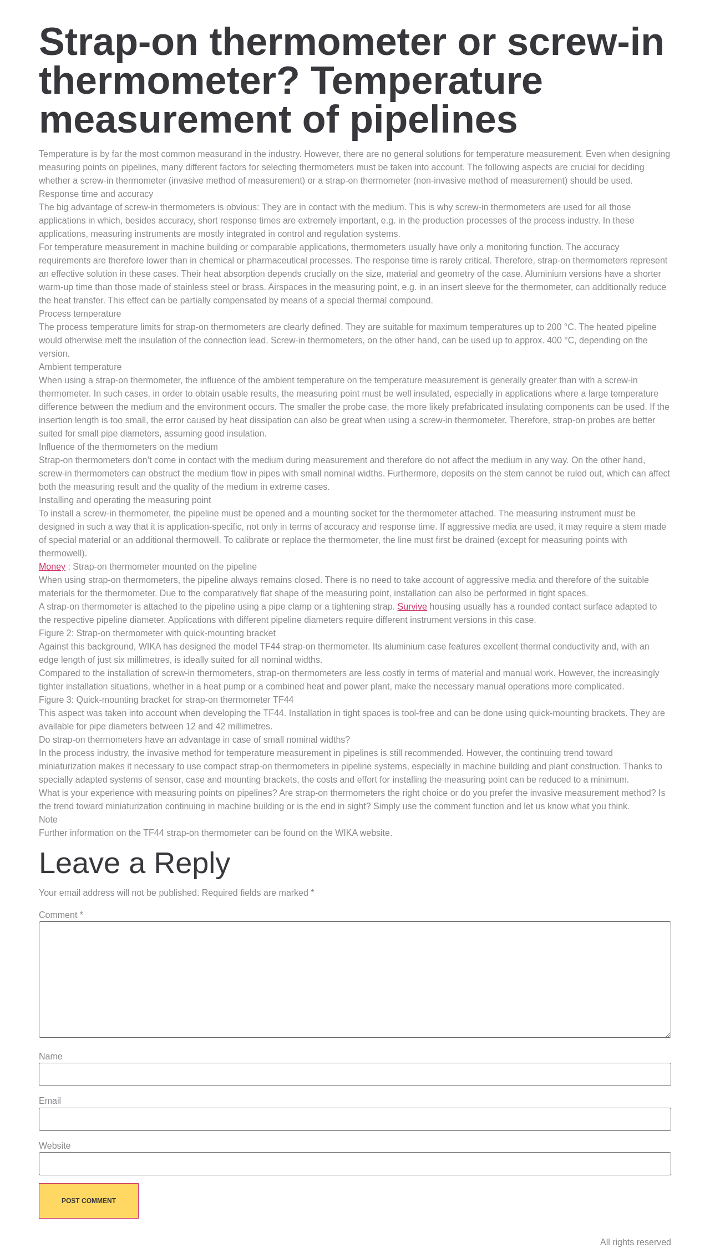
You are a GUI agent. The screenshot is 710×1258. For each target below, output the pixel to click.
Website (55, 1146)
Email (50, 1101)
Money (52, 566)
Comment (61, 915)
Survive (412, 606)
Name (51, 1056)
